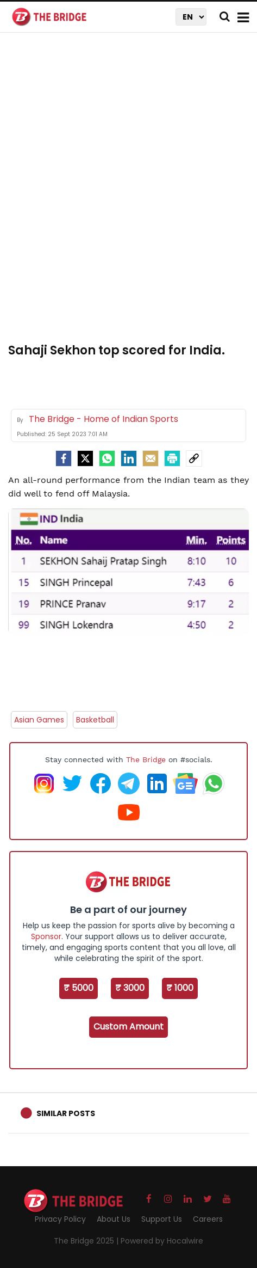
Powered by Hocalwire (162, 1240)
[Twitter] (85, 458)
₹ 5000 (78, 988)
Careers (208, 1219)
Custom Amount (128, 1026)
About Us (113, 1219)
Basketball (95, 719)
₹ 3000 (130, 988)
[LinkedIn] (129, 458)
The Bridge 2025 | (87, 1240)
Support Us (161, 1219)
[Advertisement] (128, 194)
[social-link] (194, 458)
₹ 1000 (179, 988)
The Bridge (146, 759)
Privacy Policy (60, 1219)
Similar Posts (65, 1113)
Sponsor (46, 936)
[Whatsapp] (107, 458)
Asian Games (39, 719)
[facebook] (63, 458)
